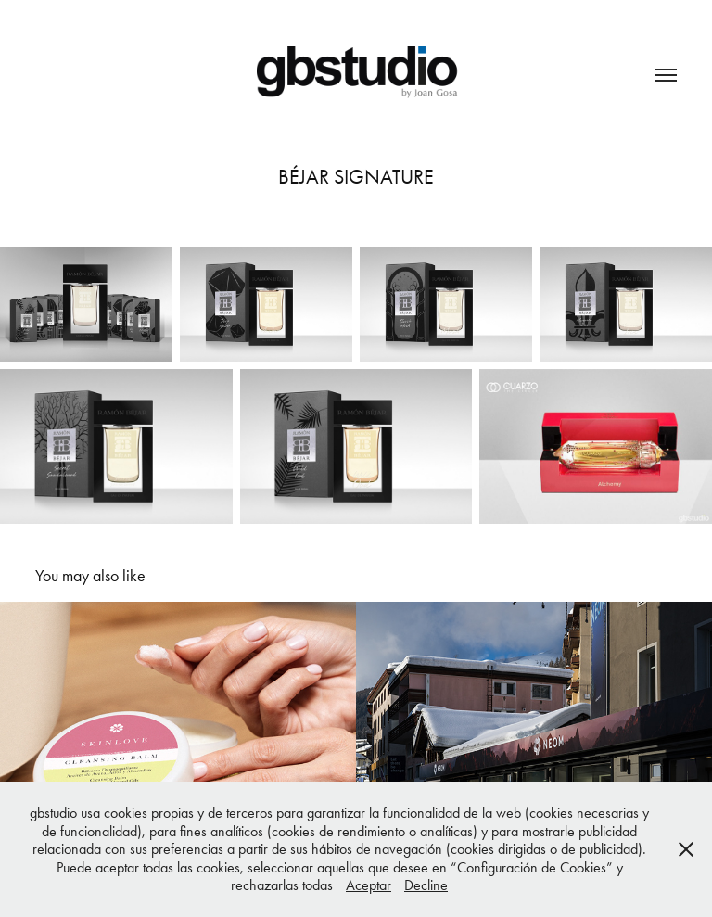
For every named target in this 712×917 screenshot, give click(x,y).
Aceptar (368, 885)
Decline (426, 885)
